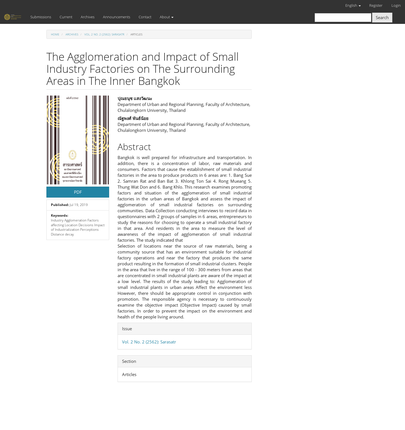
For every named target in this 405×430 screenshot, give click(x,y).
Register (375, 5)
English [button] (353, 5)
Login (396, 5)
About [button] (167, 16)
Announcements (116, 16)
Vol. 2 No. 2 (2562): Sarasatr (104, 34)
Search (382, 17)
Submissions (40, 16)
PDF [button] (78, 192)
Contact (145, 16)
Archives (87, 16)
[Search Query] (343, 17)
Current (66, 16)
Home (55, 34)
